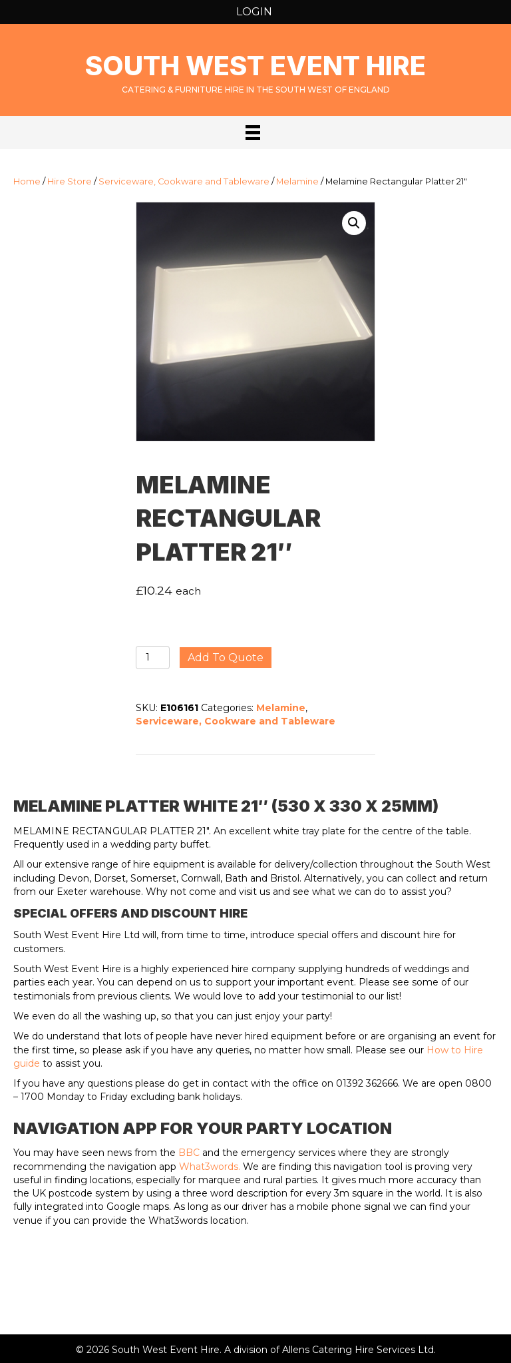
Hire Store (69, 181)
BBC (189, 1153)
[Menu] (252, 132)
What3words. (209, 1167)
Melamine (297, 181)
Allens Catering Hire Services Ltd (358, 1350)
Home (27, 181)
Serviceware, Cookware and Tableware (183, 181)
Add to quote (225, 657)
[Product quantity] (153, 657)
